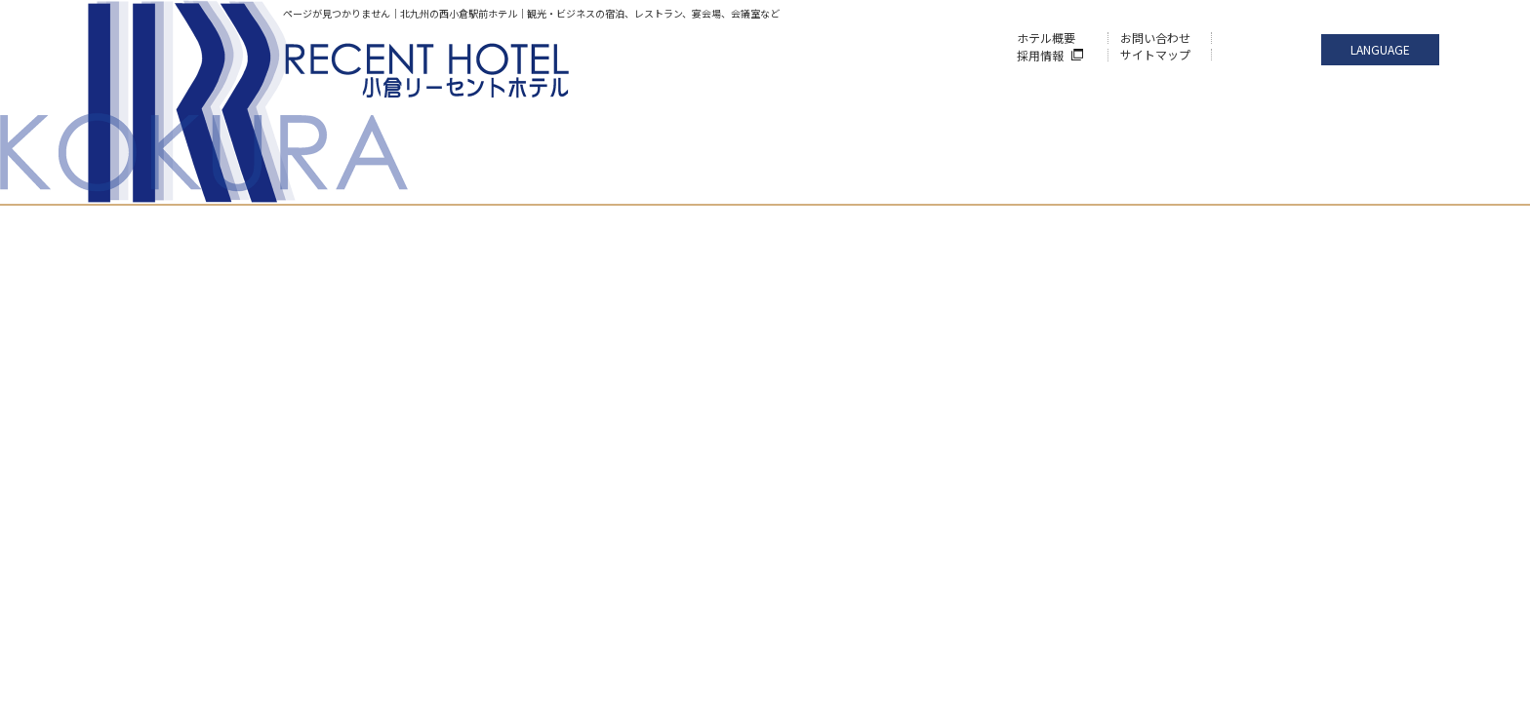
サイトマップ (1155, 54)
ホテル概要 (1046, 37)
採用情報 (1040, 55)
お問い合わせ (1155, 37)
